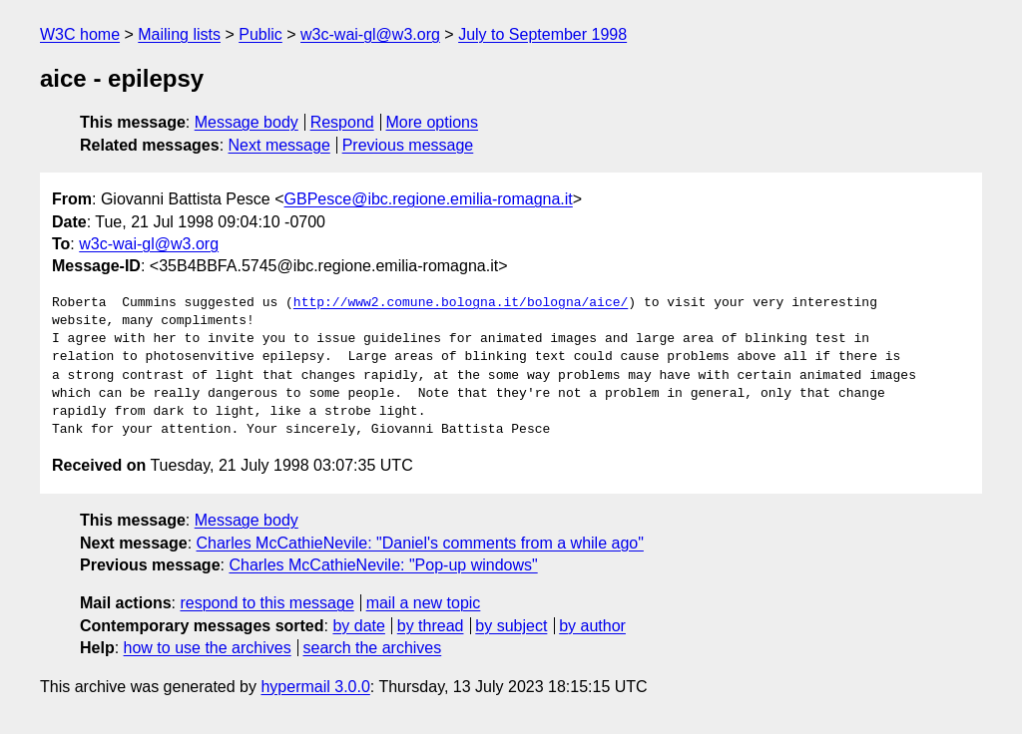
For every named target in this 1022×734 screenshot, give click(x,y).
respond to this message (266, 602)
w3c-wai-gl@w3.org (370, 34)
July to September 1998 (542, 34)
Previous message (408, 145)
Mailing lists (179, 34)
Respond (342, 122)
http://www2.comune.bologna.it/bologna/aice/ (460, 303)
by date (358, 625)
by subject (511, 625)
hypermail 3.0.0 (314, 686)
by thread (430, 625)
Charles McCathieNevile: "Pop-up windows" (383, 564)
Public (260, 34)
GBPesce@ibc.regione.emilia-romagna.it (428, 198)
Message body (246, 122)
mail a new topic (423, 602)
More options (432, 122)
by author (592, 625)
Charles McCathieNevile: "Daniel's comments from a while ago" (420, 543)
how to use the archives (207, 647)
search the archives (372, 647)
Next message (279, 145)
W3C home (80, 34)
